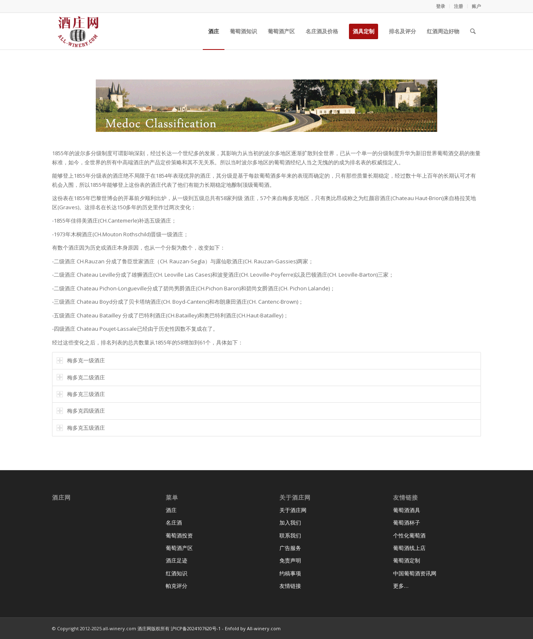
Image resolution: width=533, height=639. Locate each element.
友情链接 (290, 585)
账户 (476, 6)
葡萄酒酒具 (406, 510)
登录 (440, 6)
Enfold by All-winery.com (253, 628)
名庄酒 (174, 522)
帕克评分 (176, 585)
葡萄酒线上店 (409, 548)
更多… (400, 585)
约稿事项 (290, 573)
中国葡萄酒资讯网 (414, 573)
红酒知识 (176, 573)
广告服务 (290, 548)
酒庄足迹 (176, 560)
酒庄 (171, 510)
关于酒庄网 (292, 510)
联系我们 (290, 535)
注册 (458, 6)
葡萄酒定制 (406, 560)
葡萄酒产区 (179, 548)
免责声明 (290, 560)
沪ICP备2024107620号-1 (196, 628)
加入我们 (290, 522)
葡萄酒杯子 (406, 522)
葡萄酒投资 (179, 535)
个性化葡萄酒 (409, 535)
